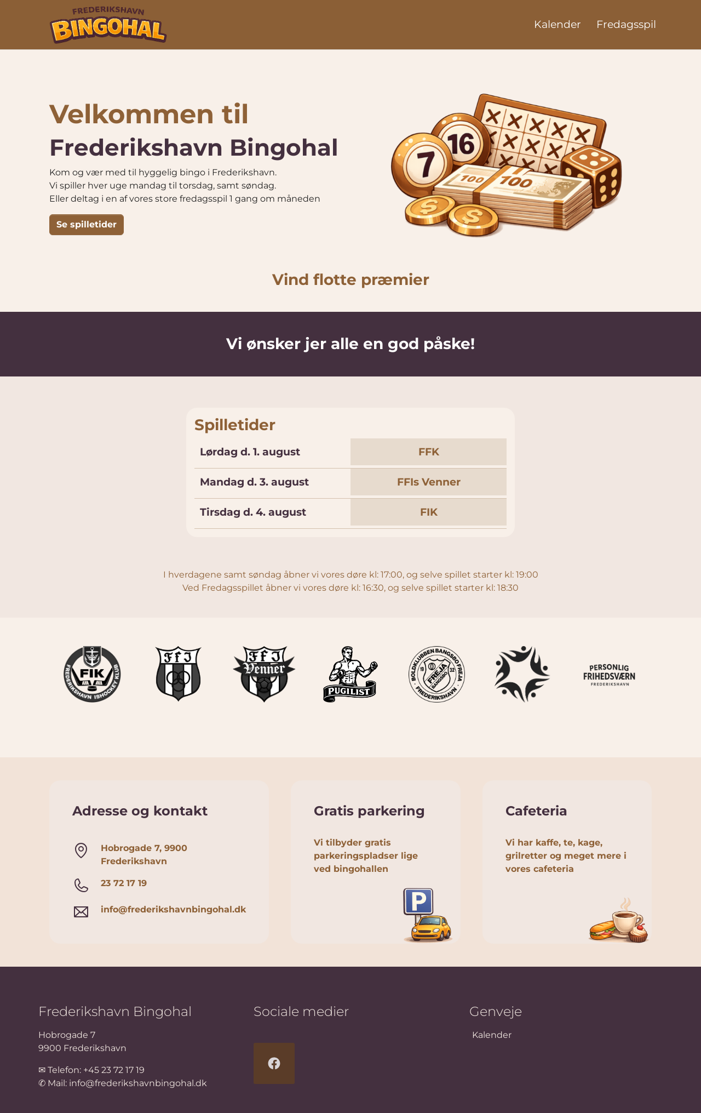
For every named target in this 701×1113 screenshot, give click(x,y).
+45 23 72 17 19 (114, 1070)
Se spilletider (86, 224)
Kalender (492, 1035)
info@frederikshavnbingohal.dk (138, 1083)
